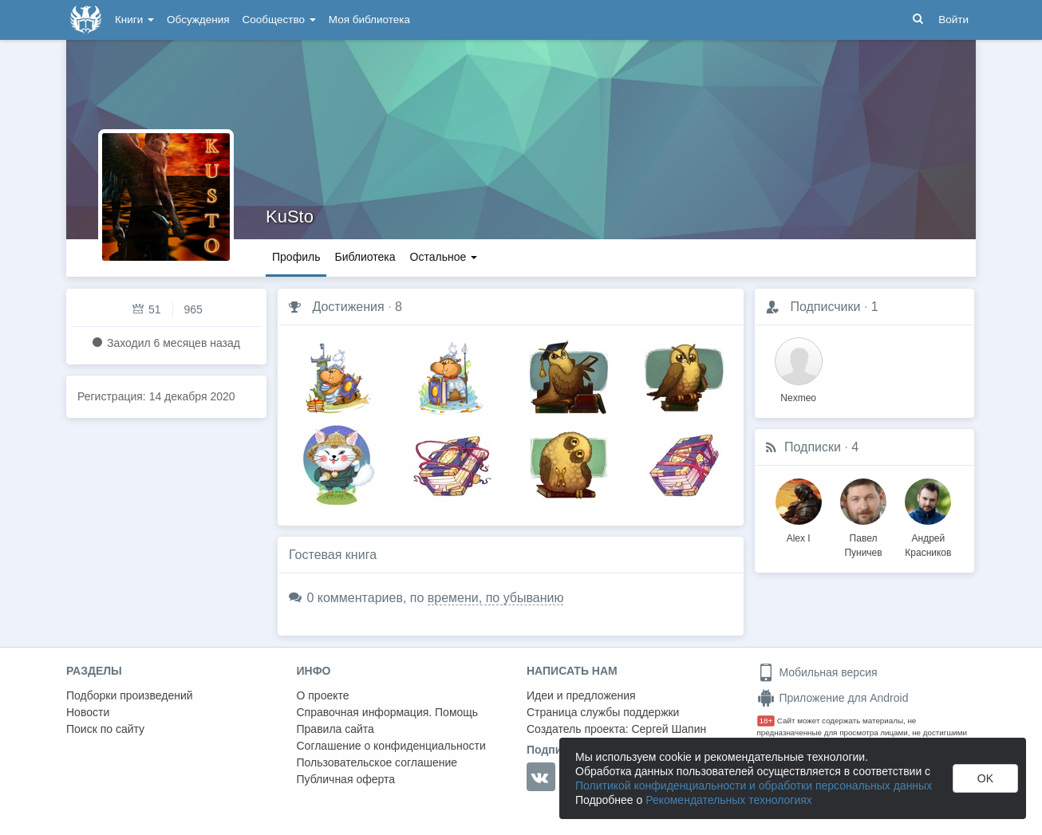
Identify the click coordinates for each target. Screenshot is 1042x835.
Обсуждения (198, 20)
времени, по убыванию (496, 598)
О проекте (323, 695)
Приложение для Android (833, 698)
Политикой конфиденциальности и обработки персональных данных (753, 785)
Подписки (812, 447)
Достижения (348, 306)
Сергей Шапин (668, 729)
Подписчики (825, 306)
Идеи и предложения (581, 695)
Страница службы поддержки (603, 712)
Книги (134, 20)
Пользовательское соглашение (377, 762)
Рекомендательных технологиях (728, 800)
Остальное (444, 256)
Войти (953, 20)
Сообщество (279, 20)
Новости (87, 712)
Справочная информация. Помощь (388, 712)
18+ (766, 720)
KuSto (290, 216)
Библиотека (364, 256)
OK (985, 778)
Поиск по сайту (105, 729)
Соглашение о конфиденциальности (391, 745)
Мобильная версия (817, 672)
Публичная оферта (346, 779)
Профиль (296, 256)
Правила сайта (335, 729)
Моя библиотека (369, 20)
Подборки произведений (129, 695)
